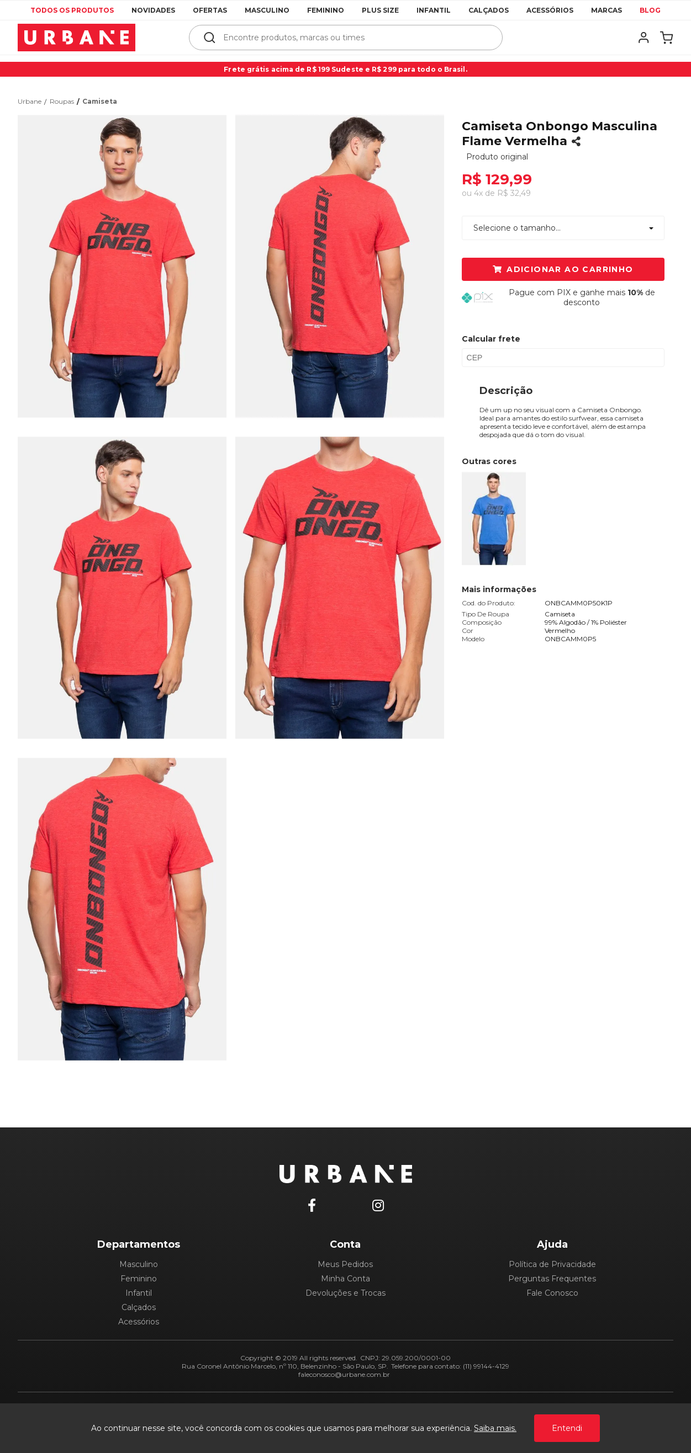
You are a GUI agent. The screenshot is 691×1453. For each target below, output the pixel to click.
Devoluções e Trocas (345, 1293)
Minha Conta (345, 1279)
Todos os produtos (72, 10)
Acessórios (549, 10)
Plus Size (380, 10)
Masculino (267, 10)
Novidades (153, 10)
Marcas (606, 10)
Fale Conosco (552, 1293)
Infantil (433, 10)
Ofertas (210, 10)
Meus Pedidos (345, 1264)
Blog (650, 10)
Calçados (488, 10)
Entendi (567, 1428)
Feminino (325, 10)
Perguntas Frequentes (552, 1279)
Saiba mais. (495, 1428)
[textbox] (353, 37)
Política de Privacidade (552, 1264)
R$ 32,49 (514, 193)
